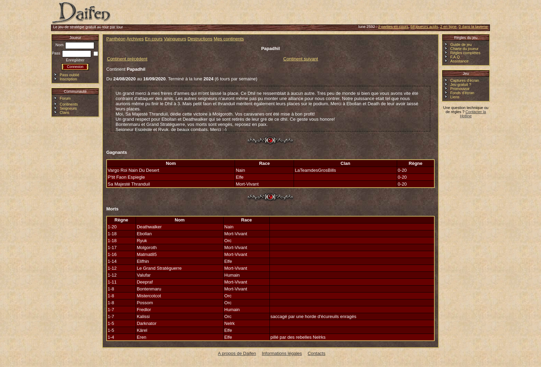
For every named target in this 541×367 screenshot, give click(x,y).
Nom (75, 45)
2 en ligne (448, 26)
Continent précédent (127, 58)
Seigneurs (68, 108)
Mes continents (229, 38)
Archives (135, 38)
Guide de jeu (461, 44)
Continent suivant (300, 58)
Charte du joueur (464, 49)
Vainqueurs (175, 38)
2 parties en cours (393, 26)
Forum (65, 98)
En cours (154, 38)
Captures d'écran (464, 80)
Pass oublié (69, 75)
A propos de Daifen (237, 353)
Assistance (459, 61)
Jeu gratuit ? (460, 84)
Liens (454, 97)
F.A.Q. (455, 57)
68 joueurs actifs (424, 26)
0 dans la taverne (473, 26)
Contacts (316, 353)
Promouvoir (460, 89)
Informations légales (282, 353)
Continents (69, 104)
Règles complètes (465, 53)
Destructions (199, 38)
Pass (71, 53)
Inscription (68, 79)
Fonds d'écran (462, 93)
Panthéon (116, 38)
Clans (64, 112)
